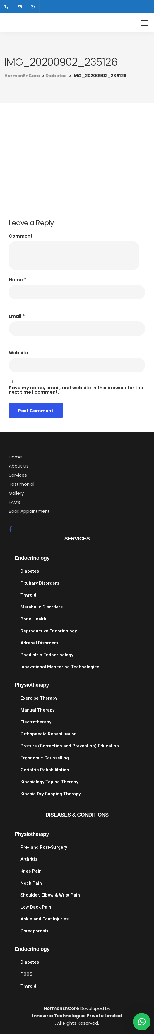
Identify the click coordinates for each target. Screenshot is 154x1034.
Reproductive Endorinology (48, 631)
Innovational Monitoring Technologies (59, 666)
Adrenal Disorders (39, 643)
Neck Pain (31, 883)
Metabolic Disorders (41, 607)
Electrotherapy (35, 722)
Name (17, 280)
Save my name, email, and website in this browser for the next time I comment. (76, 390)
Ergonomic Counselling (44, 758)
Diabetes (29, 571)
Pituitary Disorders (39, 583)
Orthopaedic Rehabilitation (48, 734)
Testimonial (21, 484)
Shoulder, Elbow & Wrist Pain (50, 895)
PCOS (26, 974)
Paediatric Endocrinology (46, 655)
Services (18, 475)
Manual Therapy (37, 710)
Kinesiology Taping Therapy (49, 781)
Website (18, 353)
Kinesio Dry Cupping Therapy (50, 793)
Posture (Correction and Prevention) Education (69, 746)
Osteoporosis (34, 931)
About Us (19, 466)
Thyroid (28, 595)
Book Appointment (29, 511)
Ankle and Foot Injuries (44, 919)
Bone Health (33, 619)
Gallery (16, 493)
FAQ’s (14, 502)
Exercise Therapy (38, 698)
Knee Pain (31, 871)
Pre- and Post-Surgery (43, 847)
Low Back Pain (35, 907)
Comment (20, 236)
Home (15, 457)
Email (17, 316)
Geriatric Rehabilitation (44, 770)
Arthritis (28, 859)
